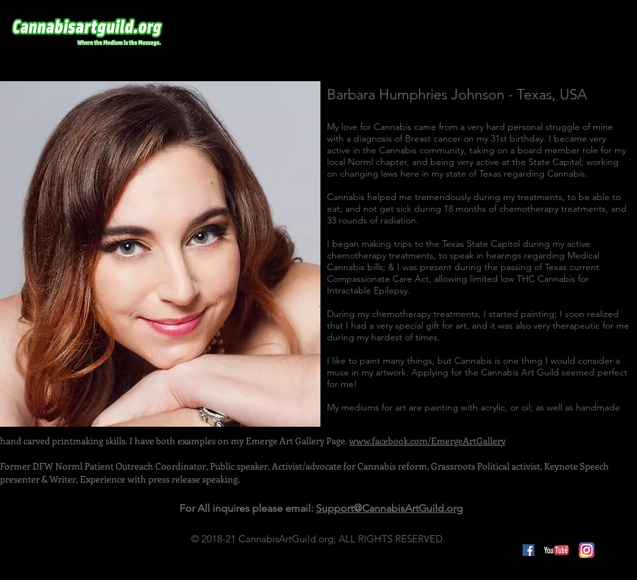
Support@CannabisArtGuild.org (389, 508)
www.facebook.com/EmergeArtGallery (427, 441)
